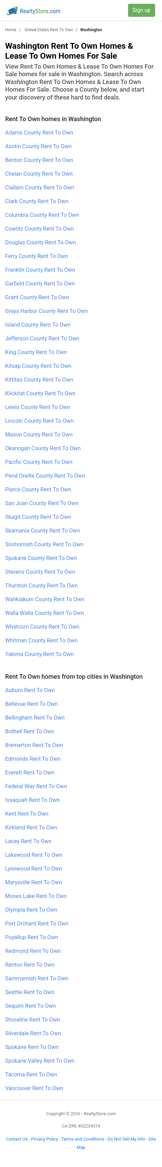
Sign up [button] (141, 10)
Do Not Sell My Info (126, 1139)
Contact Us (17, 1139)
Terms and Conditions (82, 1139)
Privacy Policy (44, 1139)
